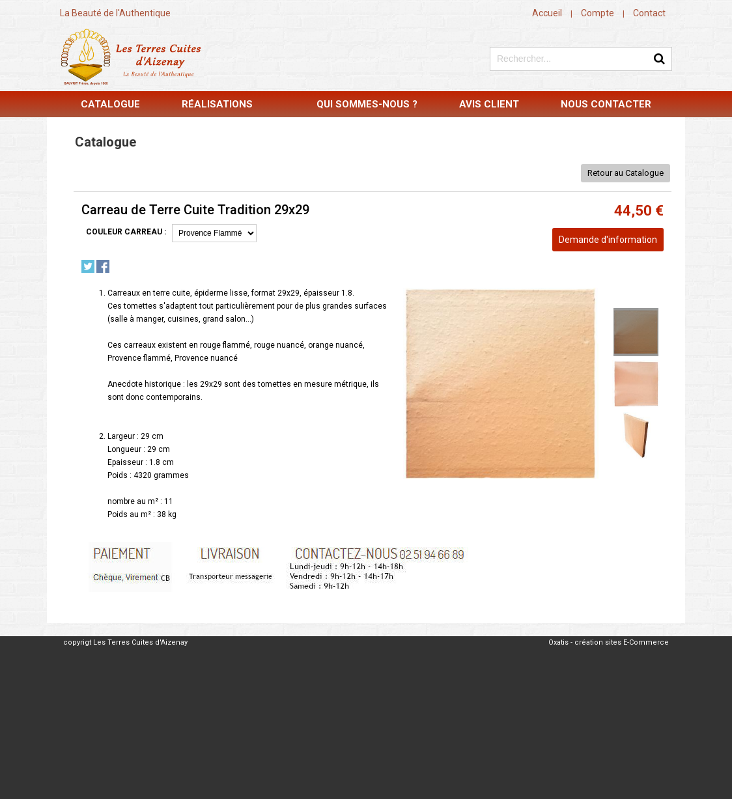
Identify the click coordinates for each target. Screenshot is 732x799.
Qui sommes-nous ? (367, 104)
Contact (649, 13)
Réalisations (217, 104)
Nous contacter (606, 104)
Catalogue (110, 104)
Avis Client (489, 104)
